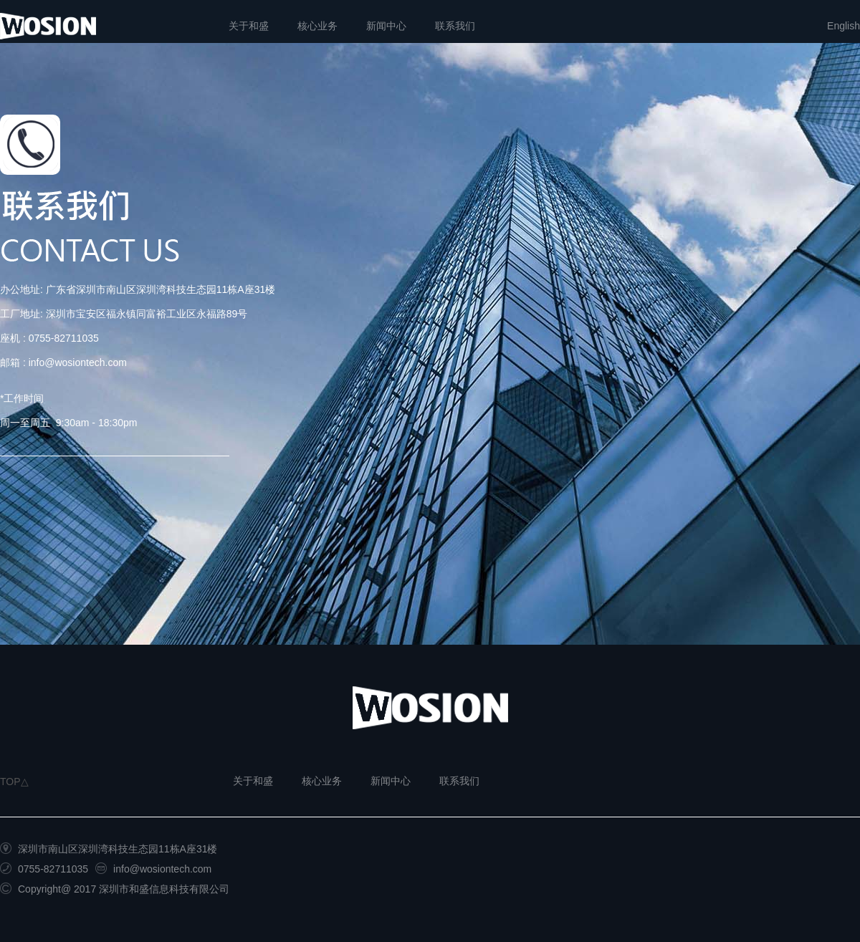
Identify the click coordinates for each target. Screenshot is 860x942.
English (843, 26)
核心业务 (317, 26)
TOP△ (14, 781)
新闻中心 (386, 26)
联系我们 (455, 26)
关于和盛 (249, 26)
